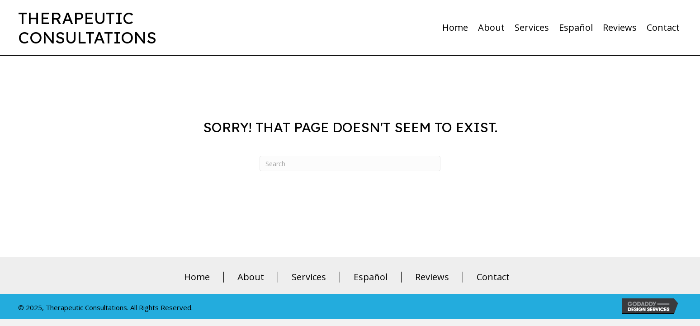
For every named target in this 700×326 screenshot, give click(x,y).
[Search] (350, 163)
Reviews (432, 277)
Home (197, 277)
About (250, 277)
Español (371, 277)
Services (309, 277)
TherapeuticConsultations (87, 28)
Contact (493, 277)
